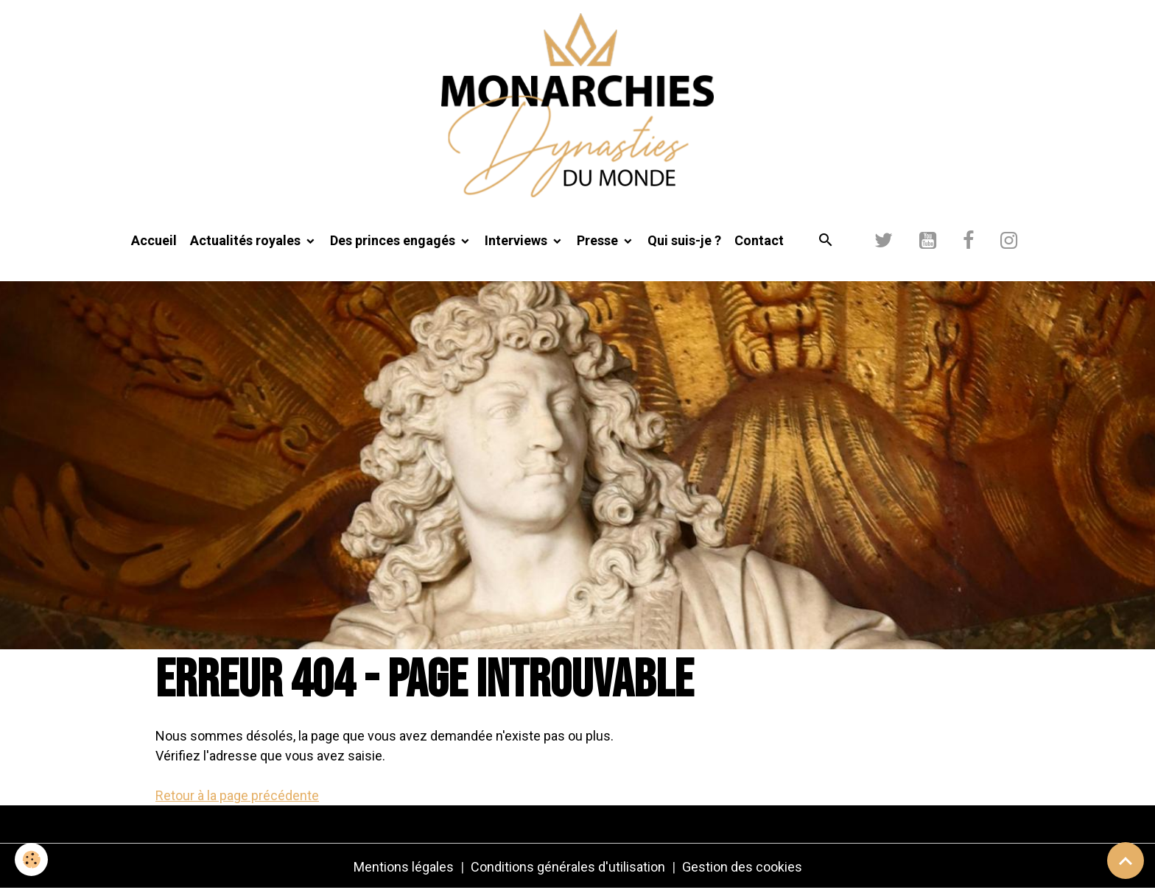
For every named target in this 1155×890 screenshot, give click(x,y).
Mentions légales (404, 867)
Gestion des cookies (742, 867)
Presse (599, 240)
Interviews (517, 240)
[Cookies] (31, 859)
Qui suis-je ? (684, 240)
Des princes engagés (394, 240)
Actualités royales (246, 240)
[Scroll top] (1125, 860)
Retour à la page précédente (237, 795)
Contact (759, 240)
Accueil (154, 240)
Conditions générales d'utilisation (568, 867)
